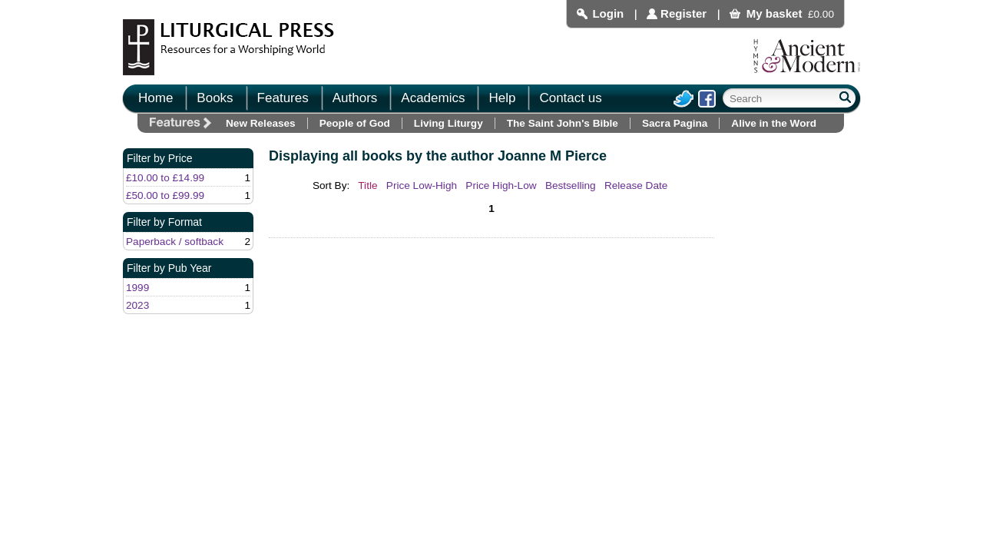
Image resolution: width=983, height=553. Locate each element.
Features (283, 98)
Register (683, 13)
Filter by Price (160, 158)
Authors (355, 98)
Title (367, 185)
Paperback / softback (174, 241)
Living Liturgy (448, 123)
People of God (354, 123)
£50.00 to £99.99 (165, 195)
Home (155, 98)
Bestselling (570, 185)
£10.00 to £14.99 (165, 178)
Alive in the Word (773, 123)
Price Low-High (421, 185)
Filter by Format (164, 222)
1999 (137, 287)
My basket (774, 13)
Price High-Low (500, 185)
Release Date (635, 185)
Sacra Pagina (674, 123)
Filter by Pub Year (169, 268)
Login (608, 13)
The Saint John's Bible (562, 123)
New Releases (261, 123)
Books (215, 98)
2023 (137, 305)
